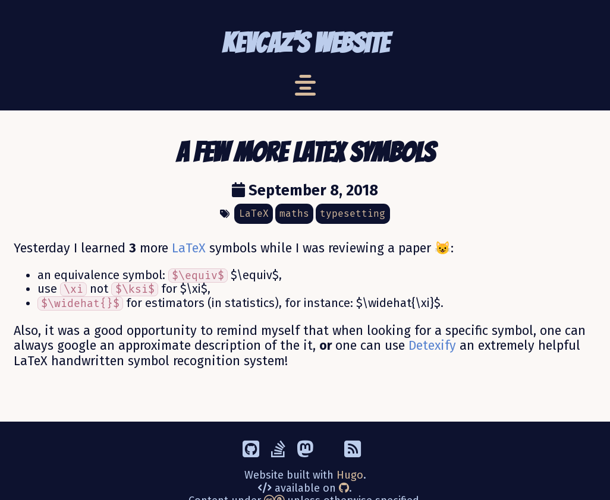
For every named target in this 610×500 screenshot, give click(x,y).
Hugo (350, 475)
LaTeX (189, 248)
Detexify (432, 345)
